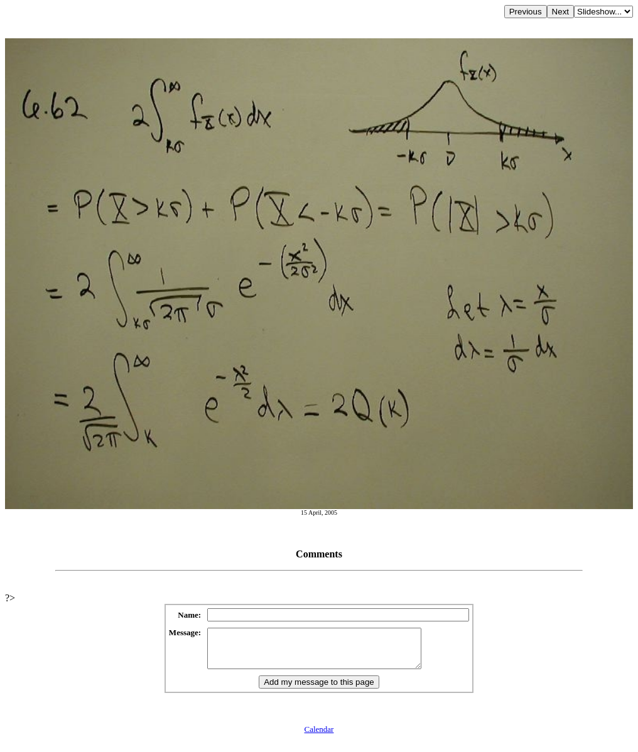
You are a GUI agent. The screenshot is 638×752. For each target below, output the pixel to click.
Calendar (319, 736)
